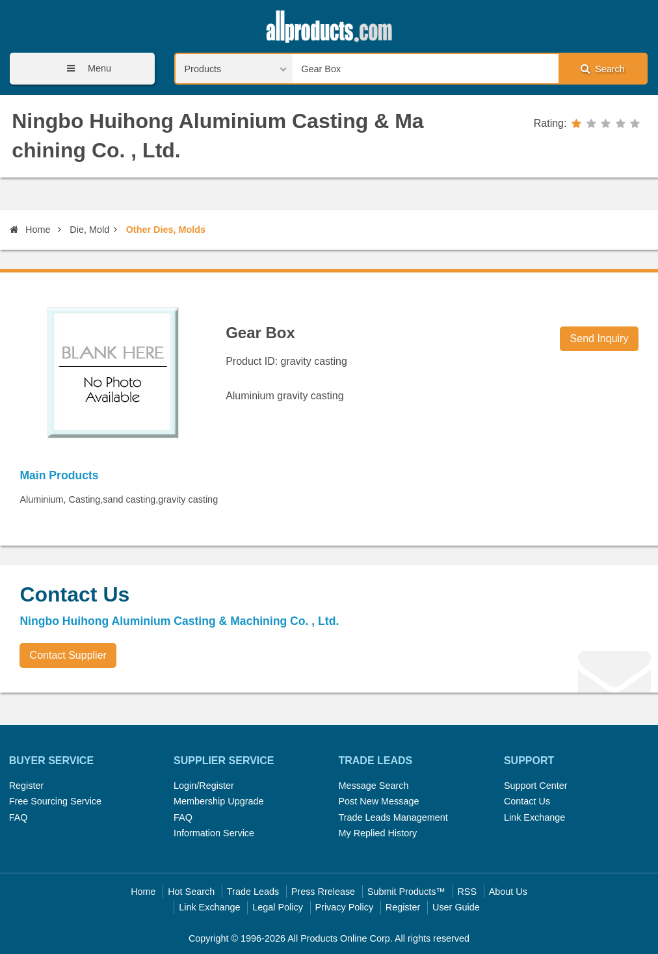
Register (26, 785)
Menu (84, 68)
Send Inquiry (599, 338)
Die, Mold (89, 229)
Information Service (214, 833)
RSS (467, 891)
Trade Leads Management (392, 817)
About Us (508, 891)
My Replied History (377, 833)
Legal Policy (277, 907)
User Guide (456, 907)
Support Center (536, 785)
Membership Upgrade (218, 801)
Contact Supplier (68, 655)
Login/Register (204, 785)
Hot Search (191, 891)
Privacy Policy (344, 907)
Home (30, 229)
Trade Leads (253, 891)
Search (603, 68)
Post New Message (378, 801)
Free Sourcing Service (55, 801)
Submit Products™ (406, 891)
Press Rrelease (323, 891)
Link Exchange (534, 817)
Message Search (373, 785)
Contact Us (527, 801)
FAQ (18, 817)
